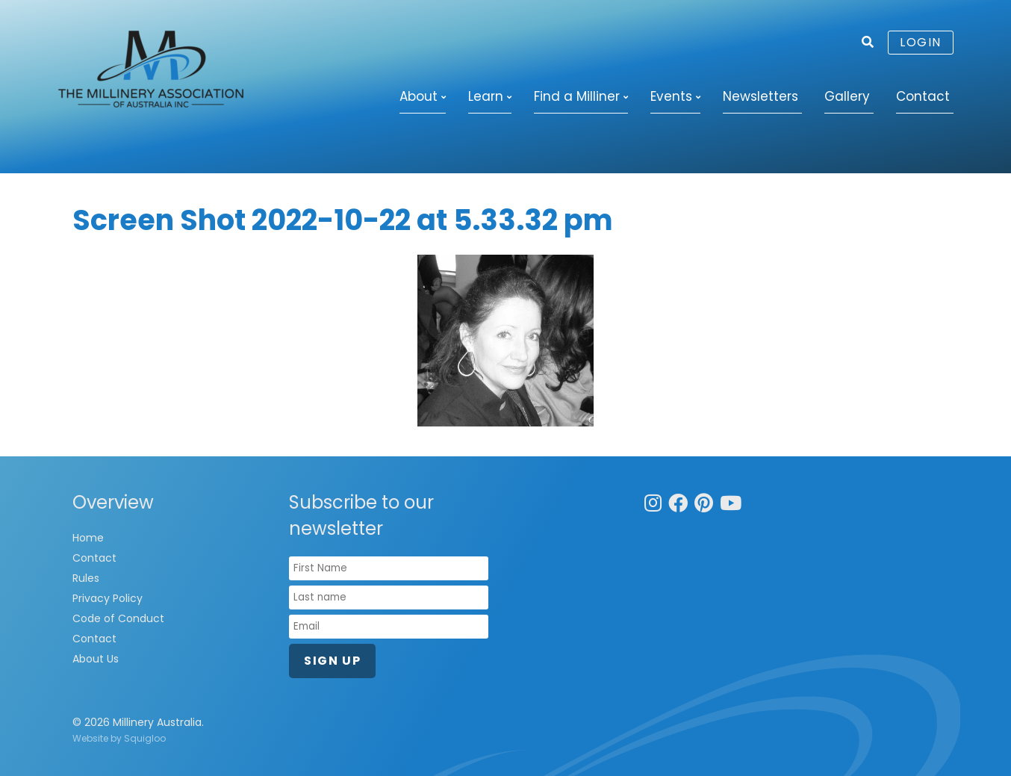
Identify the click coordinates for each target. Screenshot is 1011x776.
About (418, 96)
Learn (485, 96)
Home (88, 537)
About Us (95, 658)
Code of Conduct (118, 618)
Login (921, 42)
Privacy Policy (107, 598)
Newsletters (760, 96)
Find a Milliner (577, 96)
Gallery (847, 96)
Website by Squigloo (119, 738)
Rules (85, 578)
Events (671, 96)
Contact (923, 96)
